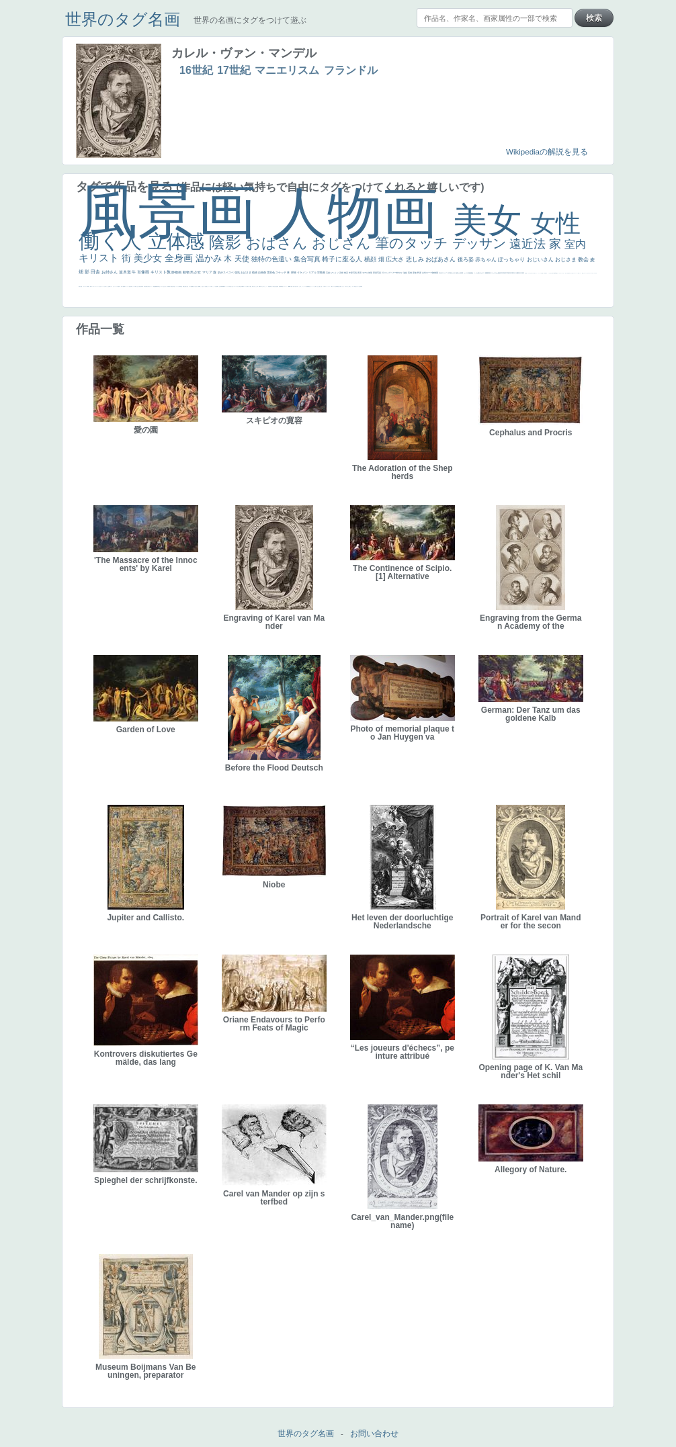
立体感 (179, 241)
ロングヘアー (390, 272)
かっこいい (265, 286)
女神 (247, 286)
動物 (186, 272)
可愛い (261, 286)
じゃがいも (342, 286)
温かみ (210, 258)
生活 (108, 286)
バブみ (324, 286)
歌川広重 (145, 286)
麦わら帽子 (122, 286)
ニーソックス (304, 286)
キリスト (100, 257)
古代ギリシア (443, 272)
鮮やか (399, 272)
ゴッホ (92, 286)
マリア (207, 272)
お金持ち (185, 286)
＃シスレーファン (96, 286)
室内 (575, 244)
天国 (81, 286)
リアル (312, 272)
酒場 (131, 286)
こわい (311, 286)
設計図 (277, 286)
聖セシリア (208, 286)
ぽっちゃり (512, 260)
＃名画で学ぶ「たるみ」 (298, 286)
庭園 (487, 272)
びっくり (335, 272)
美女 (492, 220)
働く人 (113, 241)
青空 (505, 272)
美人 (293, 286)
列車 (141, 286)
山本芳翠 (220, 286)
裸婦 (259, 286)
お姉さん (110, 272)
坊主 (159, 286)
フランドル (351, 70)
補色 (472, 272)
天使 (243, 259)
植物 (255, 272)
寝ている (162, 286)
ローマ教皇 (249, 286)
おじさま (566, 260)
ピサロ (263, 286)
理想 (154, 286)
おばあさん (441, 259)
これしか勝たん (349, 286)
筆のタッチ (413, 243)
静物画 (176, 272)
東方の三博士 (239, 286)
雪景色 (271, 272)
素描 (499, 272)
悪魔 (155, 286)
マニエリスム (287, 70)
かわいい (114, 286)
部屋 (489, 272)
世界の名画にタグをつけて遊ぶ (250, 20)
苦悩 (118, 286)
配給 (191, 286)
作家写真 (353, 272)
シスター (234, 286)
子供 (119, 286)
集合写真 (308, 259)
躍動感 (307, 286)
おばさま (246, 272)
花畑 (341, 272)
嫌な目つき (194, 286)
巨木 (511, 272)
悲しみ (416, 259)
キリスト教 (161, 272)
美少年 (140, 286)
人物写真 (179, 286)
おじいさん (541, 260)
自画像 (262, 272)
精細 (88, 286)
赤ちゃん (486, 260)
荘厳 (328, 272)
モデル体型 (367, 272)
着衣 (523, 272)
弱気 (90, 286)
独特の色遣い (272, 259)
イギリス (84, 286)
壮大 (519, 272)
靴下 (325, 286)
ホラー (353, 286)
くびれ (104, 286)
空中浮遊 (173, 286)
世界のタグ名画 (122, 19)
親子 (257, 286)
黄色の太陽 (339, 286)
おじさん (343, 243)
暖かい (292, 286)
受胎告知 (269, 286)
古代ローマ (427, 272)
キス (483, 272)
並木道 (125, 272)
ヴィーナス (226, 286)
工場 (507, 272)
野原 (419, 272)
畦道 (282, 286)
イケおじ (317, 286)
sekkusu (289, 286)
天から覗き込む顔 (273, 286)
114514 (242, 286)
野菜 (109, 286)
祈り (106, 286)
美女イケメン (151, 286)
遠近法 (529, 244)
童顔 (171, 286)
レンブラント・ (285, 286)
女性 (556, 223)
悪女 (100, 286)
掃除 (294, 272)
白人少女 (231, 286)
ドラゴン (176, 286)
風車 (361, 286)
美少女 (149, 258)
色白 (205, 286)
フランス (102, 286)
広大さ (396, 259)
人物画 (362, 212)
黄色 (309, 286)
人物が (332, 286)
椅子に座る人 (343, 259)
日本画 (450, 272)
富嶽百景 (168, 286)
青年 (513, 272)
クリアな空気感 (335, 286)
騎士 (187, 286)
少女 (198, 272)
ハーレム (245, 286)
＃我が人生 (136, 286)
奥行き (253, 286)
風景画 (175, 211)
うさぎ (454, 272)
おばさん (279, 242)
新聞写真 (157, 286)
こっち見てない (202, 286)
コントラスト (127, 286)
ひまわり (165, 286)
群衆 (281, 286)
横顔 (371, 259)
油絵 (405, 272)
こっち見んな (478, 272)
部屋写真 (377, 272)
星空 (181, 286)
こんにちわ (495, 272)
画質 (198, 286)
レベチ (117, 286)
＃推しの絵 (320, 286)
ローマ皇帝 (359, 286)
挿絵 (279, 286)
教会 (584, 260)
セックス (133, 286)
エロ (346, 286)
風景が (80, 286)
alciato (223, 286)
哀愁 (229, 286)
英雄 (410, 272)
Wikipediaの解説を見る (547, 152)
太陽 (517, 272)
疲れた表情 (460, 272)
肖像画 (144, 272)
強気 (238, 272)
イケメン (302, 272)
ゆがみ (147, 286)
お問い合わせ (374, 1434)
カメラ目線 (467, 272)
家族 (415, 272)
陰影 (227, 242)
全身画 (180, 258)
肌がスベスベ (226, 272)
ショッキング (328, 286)
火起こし (255, 286)
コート (313, 286)
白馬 (211, 286)
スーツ (86, 286)
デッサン (481, 243)
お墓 (315, 286)
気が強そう (355, 286)
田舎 (96, 271)
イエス (111, 286)
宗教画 (321, 272)
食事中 (217, 286)
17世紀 (234, 70)
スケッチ (281, 272)
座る (196, 286)
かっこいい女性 (214, 286)
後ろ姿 (466, 260)
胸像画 (435, 272)
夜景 (359, 272)
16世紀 (196, 70)
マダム (190, 286)
